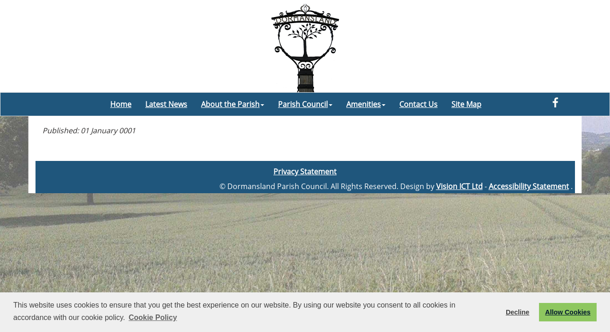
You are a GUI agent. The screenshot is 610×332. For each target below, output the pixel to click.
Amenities (365, 104)
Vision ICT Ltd (459, 186)
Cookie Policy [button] (153, 317)
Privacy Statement (305, 171)
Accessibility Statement (529, 186)
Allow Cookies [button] (567, 312)
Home (120, 104)
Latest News (166, 104)
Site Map (466, 104)
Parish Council (305, 104)
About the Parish (232, 104)
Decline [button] (517, 312)
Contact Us (418, 104)
